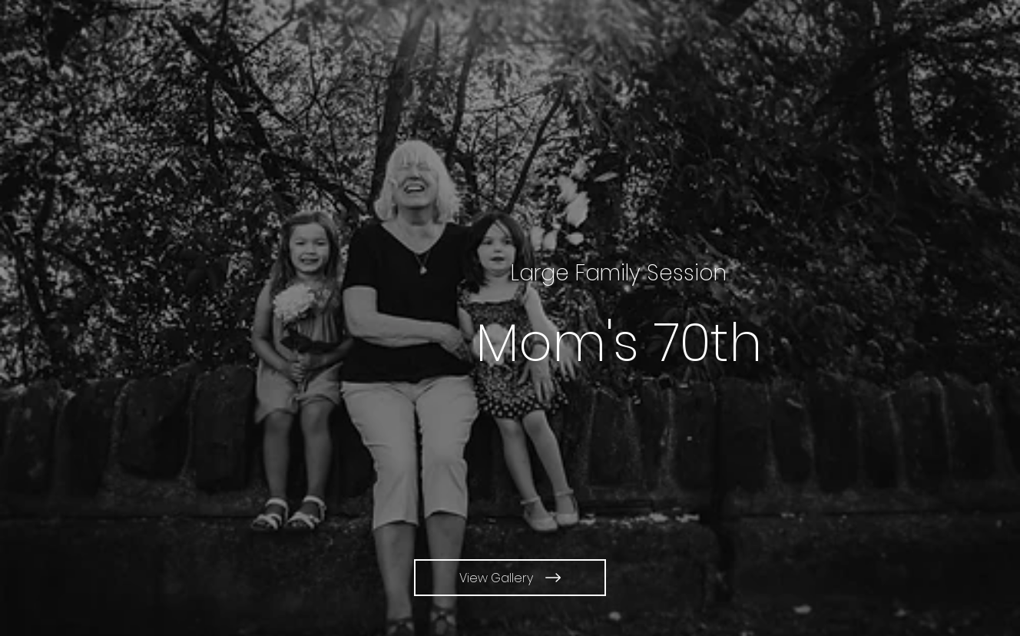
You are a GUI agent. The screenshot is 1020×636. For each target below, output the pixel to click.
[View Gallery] (510, 577)
